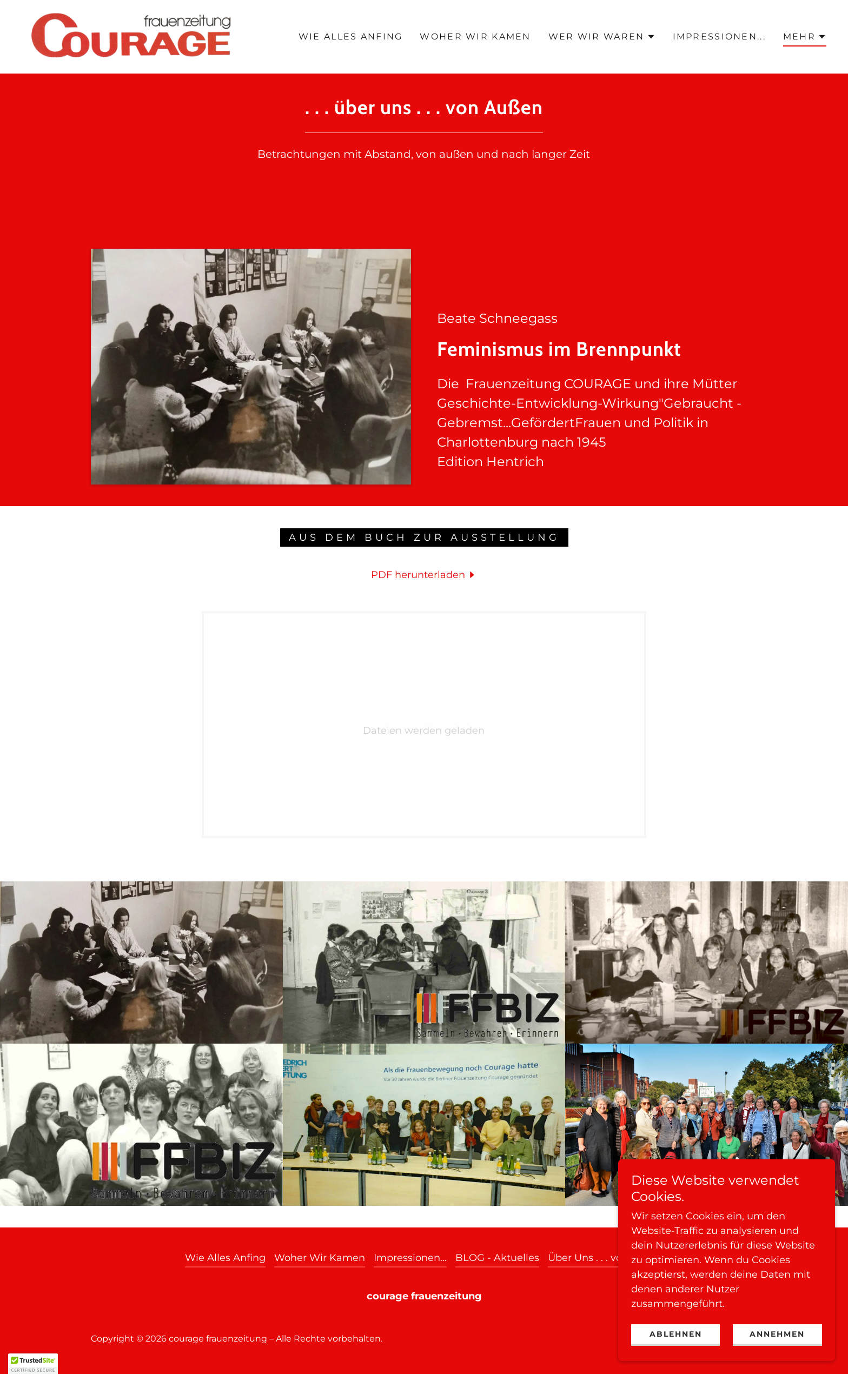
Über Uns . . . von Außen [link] (606, 1258)
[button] (601, 36)
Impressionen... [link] (719, 36)
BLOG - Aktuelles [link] (497, 1258)
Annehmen (777, 1334)
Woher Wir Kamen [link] (475, 36)
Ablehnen (676, 1334)
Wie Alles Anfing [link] (351, 36)
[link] (132, 36)
